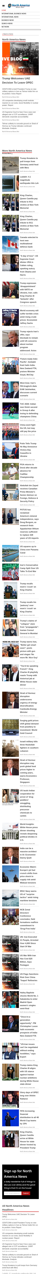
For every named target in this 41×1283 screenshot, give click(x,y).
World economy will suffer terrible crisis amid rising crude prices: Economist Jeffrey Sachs (29, 316)
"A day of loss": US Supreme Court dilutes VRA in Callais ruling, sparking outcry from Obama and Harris (29, 265)
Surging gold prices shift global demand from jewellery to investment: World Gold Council (29, 726)
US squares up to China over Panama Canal (29, 549)
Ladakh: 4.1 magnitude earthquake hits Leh (29, 180)
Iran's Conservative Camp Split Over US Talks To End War (29, 568)
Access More (6, 153)
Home (4, 10)
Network (5, 27)
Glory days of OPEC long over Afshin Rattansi (29, 1095)
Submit (26, 1193)
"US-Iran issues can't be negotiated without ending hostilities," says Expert (29, 1050)
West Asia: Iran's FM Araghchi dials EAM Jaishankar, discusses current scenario (28, 389)
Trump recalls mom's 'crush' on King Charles (28, 587)
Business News (8, 20)
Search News (7, 24)
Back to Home (7, 34)
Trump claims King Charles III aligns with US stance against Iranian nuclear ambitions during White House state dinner (29, 1074)
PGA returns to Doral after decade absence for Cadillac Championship (28, 470)
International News (10, 17)
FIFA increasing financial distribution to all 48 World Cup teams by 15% (29, 1117)
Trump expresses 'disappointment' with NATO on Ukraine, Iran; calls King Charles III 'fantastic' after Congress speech (29, 292)
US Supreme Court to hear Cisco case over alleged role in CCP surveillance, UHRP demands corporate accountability (19, 114)
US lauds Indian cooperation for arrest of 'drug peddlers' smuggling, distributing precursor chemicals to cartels (27, 803)
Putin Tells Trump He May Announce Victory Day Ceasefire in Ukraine (28, 449)
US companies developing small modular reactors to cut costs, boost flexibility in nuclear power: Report (20, 103)
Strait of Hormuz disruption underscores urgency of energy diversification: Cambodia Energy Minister (28, 702)
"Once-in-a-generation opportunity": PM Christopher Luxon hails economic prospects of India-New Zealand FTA (29, 1026)
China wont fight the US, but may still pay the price (28, 428)
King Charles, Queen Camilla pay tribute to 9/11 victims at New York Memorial (29, 201)
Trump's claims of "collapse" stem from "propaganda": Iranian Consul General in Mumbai (29, 627)
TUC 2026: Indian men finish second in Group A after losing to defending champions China (29, 410)
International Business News (14, 14)
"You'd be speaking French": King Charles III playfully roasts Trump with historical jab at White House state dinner (29, 675)
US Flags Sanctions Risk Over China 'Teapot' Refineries (29, 977)
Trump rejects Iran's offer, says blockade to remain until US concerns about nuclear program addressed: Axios (29, 341)
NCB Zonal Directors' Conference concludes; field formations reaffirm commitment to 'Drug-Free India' (29, 919)
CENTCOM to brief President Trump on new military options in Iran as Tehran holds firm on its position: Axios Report (20, 91)
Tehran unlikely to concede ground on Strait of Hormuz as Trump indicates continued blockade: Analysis (20, 126)
